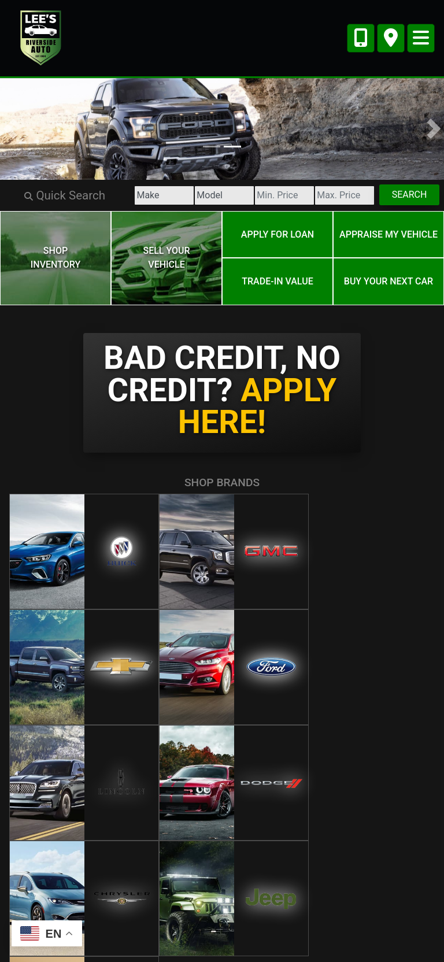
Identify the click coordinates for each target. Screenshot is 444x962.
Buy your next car (388, 275)
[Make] (127, 195)
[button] (10, 129)
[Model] (195, 195)
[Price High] (332, 195)
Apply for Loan (277, 232)
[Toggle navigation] (421, 38)
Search (405, 194)
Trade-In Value (277, 275)
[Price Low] (264, 195)
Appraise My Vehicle (388, 232)
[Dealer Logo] (41, 37)
